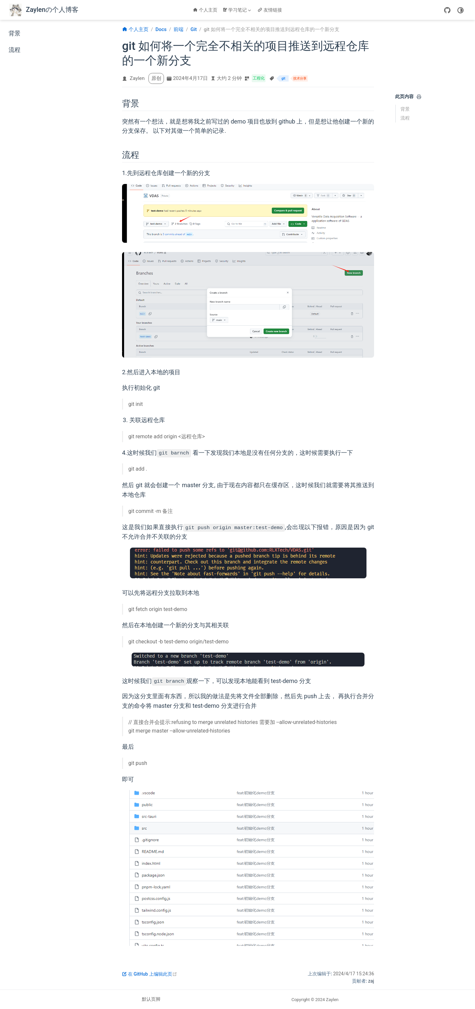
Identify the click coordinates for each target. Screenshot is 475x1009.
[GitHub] (447, 10)
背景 (14, 33)
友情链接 (270, 10)
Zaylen (137, 78)
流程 (14, 50)
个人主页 (205, 10)
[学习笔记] (237, 10)
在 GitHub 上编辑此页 (149, 974)
